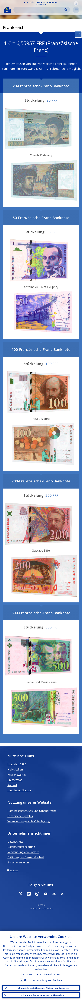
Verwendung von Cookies (23, 852)
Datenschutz (15, 841)
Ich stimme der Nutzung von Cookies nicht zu (43, 995)
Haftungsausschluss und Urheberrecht (31, 811)
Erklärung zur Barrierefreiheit (25, 857)
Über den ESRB (16, 764)
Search (65, 9)
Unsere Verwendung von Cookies (43, 980)
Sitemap (14, 870)
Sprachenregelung (18, 862)
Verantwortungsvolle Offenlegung (28, 821)
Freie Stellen (15, 769)
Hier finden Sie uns (19, 790)
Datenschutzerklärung (21, 847)
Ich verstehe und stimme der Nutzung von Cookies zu (43, 988)
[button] (76, 3)
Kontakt (12, 785)
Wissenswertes (16, 774)
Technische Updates (20, 816)
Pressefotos (14, 780)
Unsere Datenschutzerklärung (43, 974)
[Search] (39, 9)
